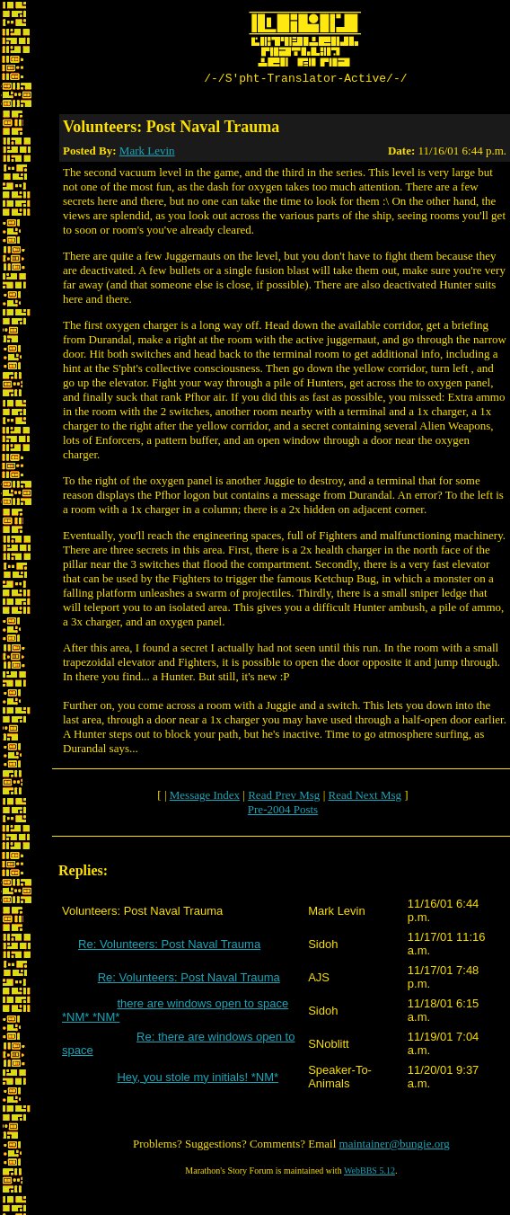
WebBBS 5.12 (369, 1173)
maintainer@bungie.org (394, 1146)
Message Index (205, 797)
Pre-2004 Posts (283, 812)
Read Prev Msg (284, 797)
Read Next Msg (364, 797)
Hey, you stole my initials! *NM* (197, 1079)
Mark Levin (147, 153)
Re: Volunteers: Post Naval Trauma (169, 946)
